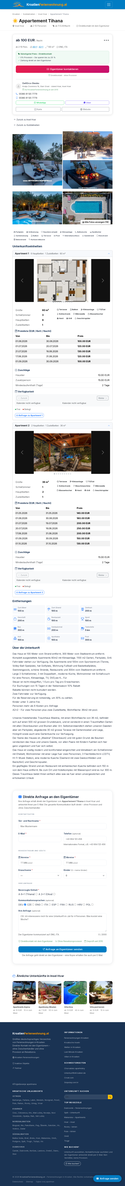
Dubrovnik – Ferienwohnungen (78, 1108)
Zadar (22, 1129)
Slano (55, 1151)
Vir (58, 1125)
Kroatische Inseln (72, 1042)
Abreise (70, 857)
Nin (22, 1125)
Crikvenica (22, 1113)
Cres (14, 1113)
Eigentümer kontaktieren (62, 69)
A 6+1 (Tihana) (27, 894)
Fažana (26, 1100)
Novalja (47, 1113)
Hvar (38, 1138)
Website (85, 109)
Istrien (16, 1096)
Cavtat (15, 1151)
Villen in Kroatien (71, 1056)
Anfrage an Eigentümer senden (62, 949)
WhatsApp (40, 103)
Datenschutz (17, 1182)
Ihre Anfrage (29, 911)
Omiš (54, 1138)
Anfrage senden (107, 1178)
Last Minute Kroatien (73, 1052)
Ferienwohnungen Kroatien (76, 1038)
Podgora (16, 1141)
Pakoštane (29, 1125)
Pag (37, 1125)
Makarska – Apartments (74, 1117)
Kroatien (16, 14)
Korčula (33, 1151)
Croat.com (69, 1078)
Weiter (102, 398)
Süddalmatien (29, 14)
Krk (30, 1113)
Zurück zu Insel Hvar (25, 119)
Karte (38, 109)
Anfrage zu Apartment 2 (29, 592)
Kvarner (17, 1109)
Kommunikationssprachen (36, 900)
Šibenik (43, 1125)
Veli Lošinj (39, 1116)
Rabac (20, 1103)
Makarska (45, 1138)
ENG (39, 904)
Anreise (24, 857)
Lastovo (41, 1151)
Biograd (15, 1125)
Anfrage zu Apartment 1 (29, 415)
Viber (87, 103)
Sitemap (29, 1182)
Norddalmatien (21, 1121)
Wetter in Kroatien (72, 1047)
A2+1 (41, 47)
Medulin (40, 1100)
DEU (22, 904)
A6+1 (35, 47)
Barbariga (16, 1100)
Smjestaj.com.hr (71, 1082)
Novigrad (49, 1100)
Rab (32, 1116)
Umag (33, 1103)
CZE (30, 904)
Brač (27, 1138)
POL (89, 904)
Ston (14, 1154)
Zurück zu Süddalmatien (27, 125)
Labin (32, 1100)
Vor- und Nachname (29, 821)
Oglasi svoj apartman (45, 1182)
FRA (63, 904)
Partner (17, 1068)
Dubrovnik (18, 1147)
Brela (32, 1138)
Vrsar (40, 1103)
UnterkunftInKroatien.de (75, 1073)
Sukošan (52, 1125)
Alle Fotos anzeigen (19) (95, 222)
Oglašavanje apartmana (24, 1084)
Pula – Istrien (70, 1131)
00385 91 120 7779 (26, 93)
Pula (14, 1103)
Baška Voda (17, 1138)
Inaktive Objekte (20, 1063)
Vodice (15, 1129)
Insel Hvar (42, 14)
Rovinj (27, 1103)
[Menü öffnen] (108, 4)
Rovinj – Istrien (70, 1127)
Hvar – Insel (69, 1122)
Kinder (75, 870)
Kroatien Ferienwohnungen (25, 1057)
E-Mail (22, 833)
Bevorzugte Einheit (28, 890)
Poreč (56, 1100)
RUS (72, 904)
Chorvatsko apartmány (74, 1068)
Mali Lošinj (37, 1113)
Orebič (49, 1151)
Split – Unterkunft (72, 1112)
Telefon (72, 833)
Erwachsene (25, 870)
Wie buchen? (72, 1164)
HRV (81, 904)
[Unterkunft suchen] (86, 1097)
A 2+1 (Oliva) (47, 894)
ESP (55, 904)
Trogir (29, 1141)
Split (23, 1141)
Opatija (26, 1116)
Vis (42, 1141)
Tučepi (36, 1141)
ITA (47, 904)
